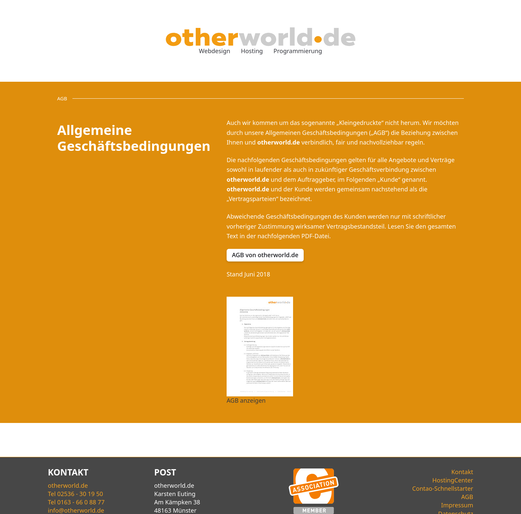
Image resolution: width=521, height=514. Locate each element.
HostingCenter (452, 480)
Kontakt (462, 472)
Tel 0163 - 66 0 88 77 (76, 502)
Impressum (457, 505)
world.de (68, 485)
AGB (467, 497)
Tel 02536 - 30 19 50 (75, 494)
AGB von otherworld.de (265, 255)
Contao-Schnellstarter (442, 488)
